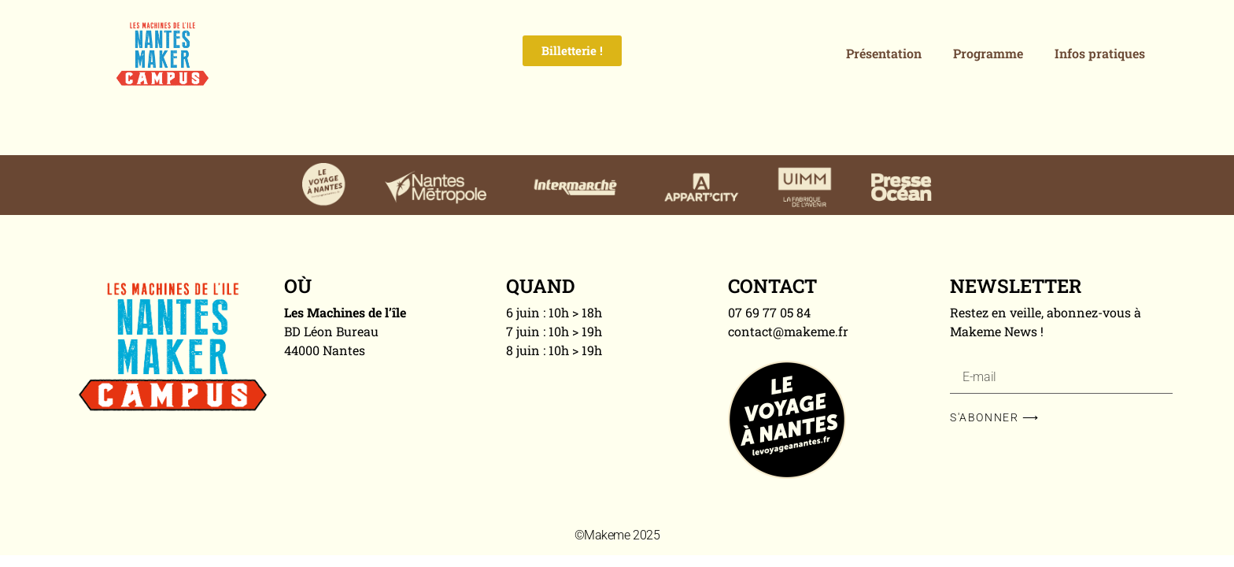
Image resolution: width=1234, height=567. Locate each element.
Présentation (884, 53)
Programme (988, 53)
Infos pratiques (1100, 53)
